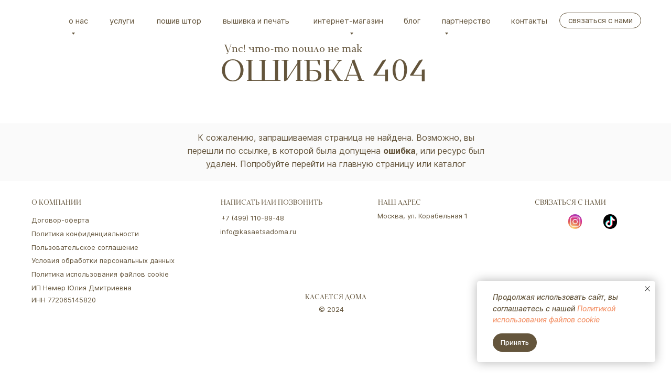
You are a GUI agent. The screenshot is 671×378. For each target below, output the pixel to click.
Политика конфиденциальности (85, 233)
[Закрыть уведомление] (647, 289)
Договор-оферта (60, 220)
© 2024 (331, 309)
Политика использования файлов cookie (100, 274)
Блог (412, 21)
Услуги (122, 21)
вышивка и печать (256, 21)
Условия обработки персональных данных (103, 260)
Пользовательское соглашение (84, 247)
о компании (56, 203)
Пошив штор (179, 21)
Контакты (529, 21)
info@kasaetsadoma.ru (258, 231)
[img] (44, 20)
